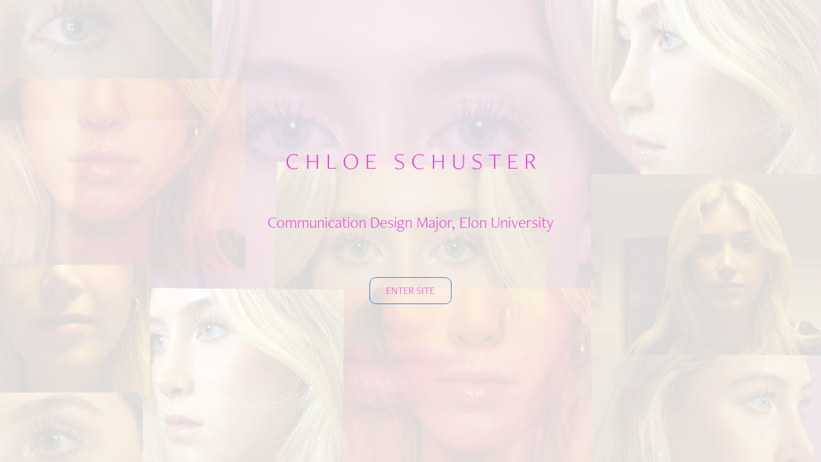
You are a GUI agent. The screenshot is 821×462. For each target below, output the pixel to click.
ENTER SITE (410, 290)
